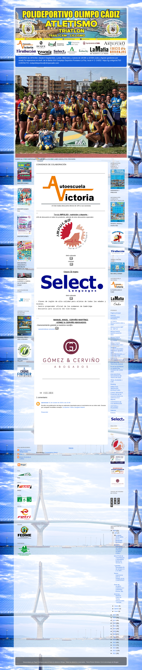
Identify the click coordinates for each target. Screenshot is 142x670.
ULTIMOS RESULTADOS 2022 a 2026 (118, 323)
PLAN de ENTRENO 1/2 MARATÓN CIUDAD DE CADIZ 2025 (117, 369)
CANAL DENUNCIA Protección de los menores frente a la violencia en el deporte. (117, 396)
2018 (114, 634)
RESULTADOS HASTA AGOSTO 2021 (116, 333)
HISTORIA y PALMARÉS (114, 407)
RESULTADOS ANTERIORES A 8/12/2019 (116, 339)
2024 (114, 617)
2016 (114, 639)
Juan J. (21, 454)
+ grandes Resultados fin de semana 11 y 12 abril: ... (119, 568)
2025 (114, 615)
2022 (114, 623)
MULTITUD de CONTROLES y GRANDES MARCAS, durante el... (119, 559)
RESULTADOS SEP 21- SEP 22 (117, 328)
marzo (116, 606)
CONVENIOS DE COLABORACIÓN (116, 402)
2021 (114, 626)
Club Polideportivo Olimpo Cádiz (25, 451)
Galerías (113, 410)
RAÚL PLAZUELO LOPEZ (25, 458)
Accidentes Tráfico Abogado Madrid (74, 407)
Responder (44, 412)
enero (116, 611)
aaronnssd (44, 402)
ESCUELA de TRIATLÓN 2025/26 (117, 363)
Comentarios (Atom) (51, 452)
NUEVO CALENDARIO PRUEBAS (115, 317)
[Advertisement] (24, 412)
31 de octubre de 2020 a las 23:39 (59, 402)
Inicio (71, 448)
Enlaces (113, 413)
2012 (114, 650)
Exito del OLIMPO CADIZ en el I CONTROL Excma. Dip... (119, 588)
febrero (116, 608)
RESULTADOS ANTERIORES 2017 (117, 344)
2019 (114, 631)
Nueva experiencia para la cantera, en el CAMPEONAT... (119, 578)
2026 (114, 530)
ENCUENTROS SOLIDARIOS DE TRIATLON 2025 (116, 375)
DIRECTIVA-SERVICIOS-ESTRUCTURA (115, 388)
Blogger (116, 662)
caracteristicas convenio (48, 329)
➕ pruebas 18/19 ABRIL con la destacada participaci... (118, 539)
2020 (114, 628)
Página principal (116, 313)
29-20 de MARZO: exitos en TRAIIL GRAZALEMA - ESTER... (119, 598)
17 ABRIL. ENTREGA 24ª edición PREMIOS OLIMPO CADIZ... (118, 549)
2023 (114, 620)
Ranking (113, 384)
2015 (114, 642)
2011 (114, 653)
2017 (114, 637)
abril (115, 533)
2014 (114, 645)
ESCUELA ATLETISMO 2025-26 (117, 359)
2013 (114, 648)
